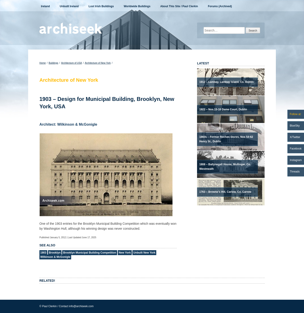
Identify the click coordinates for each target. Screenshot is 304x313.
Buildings (53, 62)
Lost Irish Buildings (101, 6)
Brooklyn (55, 252)
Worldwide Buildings (137, 6)
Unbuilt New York (144, 252)
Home (42, 62)
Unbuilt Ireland (69, 6)
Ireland (45, 6)
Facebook (296, 148)
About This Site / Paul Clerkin (179, 6)
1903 (43, 252)
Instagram (296, 160)
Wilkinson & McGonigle (55, 257)
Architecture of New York (98, 62)
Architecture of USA (71, 62)
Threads (295, 171)
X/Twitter (295, 137)
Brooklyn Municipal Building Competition (89, 252)
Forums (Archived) (220, 6)
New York (125, 252)
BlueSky (295, 125)
